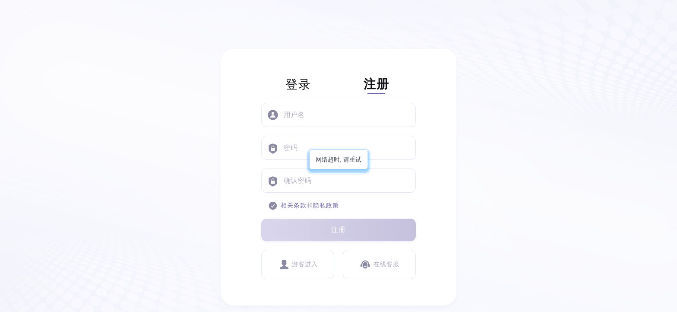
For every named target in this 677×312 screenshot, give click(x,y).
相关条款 (294, 205)
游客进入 (298, 264)
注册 (338, 229)
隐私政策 (326, 205)
